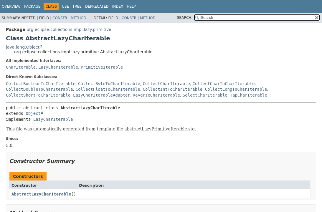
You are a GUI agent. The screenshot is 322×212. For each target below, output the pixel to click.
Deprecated (97, 6)
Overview (11, 6)
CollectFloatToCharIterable (107, 89)
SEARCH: (185, 18)
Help (131, 6)
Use (65, 6)
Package (32, 6)
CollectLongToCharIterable (236, 89)
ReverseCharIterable (156, 95)
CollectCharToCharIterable (224, 83)
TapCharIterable (248, 95)
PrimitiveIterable (102, 67)
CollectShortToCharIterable (38, 95)
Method (78, 18)
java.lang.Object (22, 47)
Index (117, 6)
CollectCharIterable (166, 83)
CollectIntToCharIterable (172, 89)
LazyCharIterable (58, 67)
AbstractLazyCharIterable (41, 194)
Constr (59, 18)
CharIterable (21, 67)
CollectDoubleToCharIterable (39, 89)
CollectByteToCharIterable (109, 83)
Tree (77, 6)
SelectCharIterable (205, 95)
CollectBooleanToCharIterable (40, 83)
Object (33, 113)
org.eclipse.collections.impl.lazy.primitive (69, 29)
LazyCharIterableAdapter (101, 95)
